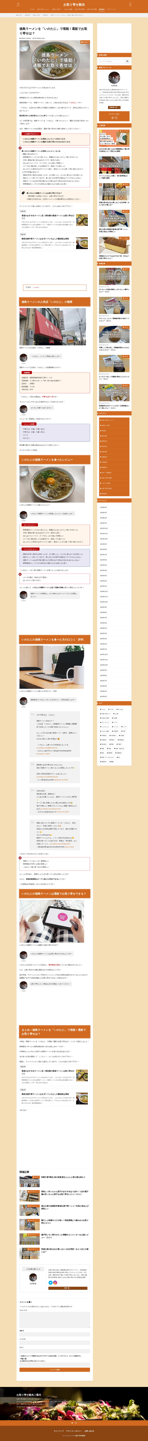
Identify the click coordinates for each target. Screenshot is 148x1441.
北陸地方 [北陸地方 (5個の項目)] (104, 740)
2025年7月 (103, 554)
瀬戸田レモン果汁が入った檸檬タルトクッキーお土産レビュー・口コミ (64, 1236)
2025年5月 (103, 565)
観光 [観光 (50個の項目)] (103, 753)
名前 (21, 1330)
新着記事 (27, 15)
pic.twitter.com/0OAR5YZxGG (47, 777)
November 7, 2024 (43, 754)
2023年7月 (103, 680)
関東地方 (126, 184)
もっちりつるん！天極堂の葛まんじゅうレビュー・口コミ (114, 378)
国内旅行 (102, 9)
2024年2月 (103, 644)
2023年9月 (103, 670)
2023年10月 (104, 665)
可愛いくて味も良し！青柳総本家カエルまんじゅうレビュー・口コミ (114, 349)
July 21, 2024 (69, 847)
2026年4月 (103, 507)
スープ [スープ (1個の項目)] (124, 726)
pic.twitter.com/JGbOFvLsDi (50, 809)
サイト (21, 1347)
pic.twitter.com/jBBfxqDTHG (47, 748)
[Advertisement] (54, 267)
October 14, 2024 (62, 812)
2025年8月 (103, 549)
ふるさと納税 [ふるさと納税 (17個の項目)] (105, 731)
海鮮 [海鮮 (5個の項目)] (103, 748)
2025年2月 (103, 581)
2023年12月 (104, 654)
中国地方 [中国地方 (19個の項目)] (115, 731)
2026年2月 (103, 518)
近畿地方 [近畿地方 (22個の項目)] (119, 753)
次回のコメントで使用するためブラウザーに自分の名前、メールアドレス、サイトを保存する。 (51, 1356)
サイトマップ (59, 1431)
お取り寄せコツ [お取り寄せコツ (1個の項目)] (106, 713)
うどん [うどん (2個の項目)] (103, 709)
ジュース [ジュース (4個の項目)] (115, 726)
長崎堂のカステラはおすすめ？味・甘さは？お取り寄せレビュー (114, 257)
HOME (32, 9)
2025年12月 (104, 528)
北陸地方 (104, 451)
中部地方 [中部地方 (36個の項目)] (104, 735)
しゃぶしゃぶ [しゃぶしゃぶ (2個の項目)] (105, 726)
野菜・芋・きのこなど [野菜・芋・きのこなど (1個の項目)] (108, 757)
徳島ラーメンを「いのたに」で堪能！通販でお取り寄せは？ (67, 15)
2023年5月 (103, 691)
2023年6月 (103, 686)
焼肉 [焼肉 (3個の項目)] (110, 748)
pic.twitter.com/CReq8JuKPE (60, 844)
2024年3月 (103, 638)
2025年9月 (103, 544)
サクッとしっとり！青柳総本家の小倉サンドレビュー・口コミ (114, 319)
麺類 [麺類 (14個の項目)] (112, 761)
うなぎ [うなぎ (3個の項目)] (111, 709)
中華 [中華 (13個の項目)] (124, 731)
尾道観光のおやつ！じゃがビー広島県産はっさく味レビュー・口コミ (114, 407)
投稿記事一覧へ (114, 107)
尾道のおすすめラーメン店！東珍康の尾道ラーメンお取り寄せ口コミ (48, 216)
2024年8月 (103, 612)
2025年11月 (104, 533)
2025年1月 (103, 586)
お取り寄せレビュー (43, 9)
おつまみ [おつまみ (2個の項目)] (120, 709)
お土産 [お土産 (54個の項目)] (116, 713)
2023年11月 (104, 659)
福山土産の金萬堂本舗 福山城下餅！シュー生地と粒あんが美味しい (65, 1207)
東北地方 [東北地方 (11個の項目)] (104, 744)
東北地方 (104, 436)
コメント (23, 1310)
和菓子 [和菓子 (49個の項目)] (113, 740)
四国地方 (45, 15)
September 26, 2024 (61, 780)
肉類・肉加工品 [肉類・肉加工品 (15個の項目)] (120, 748)
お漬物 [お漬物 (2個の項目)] (115, 718)
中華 (35, 38)
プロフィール (111, 9)
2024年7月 (103, 617)
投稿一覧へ (67, 1288)
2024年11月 (104, 596)
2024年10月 (104, 602)
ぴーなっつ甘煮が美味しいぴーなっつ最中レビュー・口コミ (114, 290)
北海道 (104, 430)
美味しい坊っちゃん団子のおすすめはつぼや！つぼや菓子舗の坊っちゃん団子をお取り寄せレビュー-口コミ (64, 1192)
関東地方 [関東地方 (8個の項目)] (104, 761)
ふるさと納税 (68, 9)
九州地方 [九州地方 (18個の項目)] (113, 735)
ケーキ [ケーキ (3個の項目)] (115, 722)
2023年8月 (103, 675)
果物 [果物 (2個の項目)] (112, 744)
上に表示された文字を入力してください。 (32, 1361)
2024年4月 (103, 633)
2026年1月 (103, 523)
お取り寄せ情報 (92, 9)
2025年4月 (103, 570)
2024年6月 (103, 623)
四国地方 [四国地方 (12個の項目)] (121, 740)
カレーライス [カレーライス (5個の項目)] (105, 722)
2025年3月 (103, 575)
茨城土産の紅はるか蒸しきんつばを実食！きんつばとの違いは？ (64, 1250)
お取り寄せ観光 (74, 4)
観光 (43, 38)
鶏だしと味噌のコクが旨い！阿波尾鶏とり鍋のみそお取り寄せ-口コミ (64, 1221)
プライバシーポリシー (74, 1431)
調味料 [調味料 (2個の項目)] (110, 753)
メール (22, 1339)
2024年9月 (103, 607)
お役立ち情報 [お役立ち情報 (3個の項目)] (105, 718)
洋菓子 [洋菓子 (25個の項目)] (120, 744)
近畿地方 (126, 356)
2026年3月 (103, 512)
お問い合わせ (89, 1431)
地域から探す (56, 9)
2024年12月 (104, 591)
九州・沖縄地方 (125, 238)
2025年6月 (103, 560)
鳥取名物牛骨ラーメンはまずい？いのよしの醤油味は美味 (45, 239)
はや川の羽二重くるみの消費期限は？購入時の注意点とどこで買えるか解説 (114, 150)
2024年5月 (103, 628)
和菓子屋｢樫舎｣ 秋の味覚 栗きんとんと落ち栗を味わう (63, 1177)
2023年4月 (103, 696)
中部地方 (126, 298)
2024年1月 (103, 649)
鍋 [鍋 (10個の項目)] (119, 757)
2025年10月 (104, 539)
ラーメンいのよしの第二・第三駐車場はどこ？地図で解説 (113, 177)
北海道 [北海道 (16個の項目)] (122, 735)
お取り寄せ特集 (79, 9)
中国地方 (126, 157)
